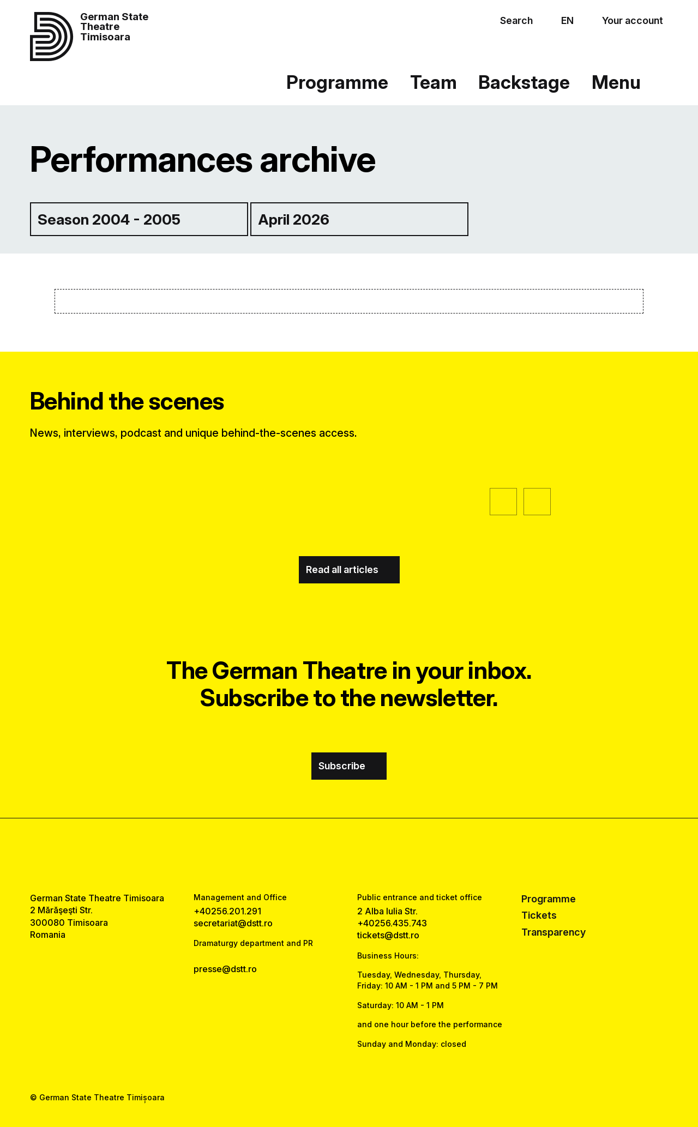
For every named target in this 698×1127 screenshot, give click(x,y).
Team (433, 82)
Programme (337, 82)
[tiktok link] (380, 855)
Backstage (524, 82)
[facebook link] (317, 855)
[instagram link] (349, 855)
